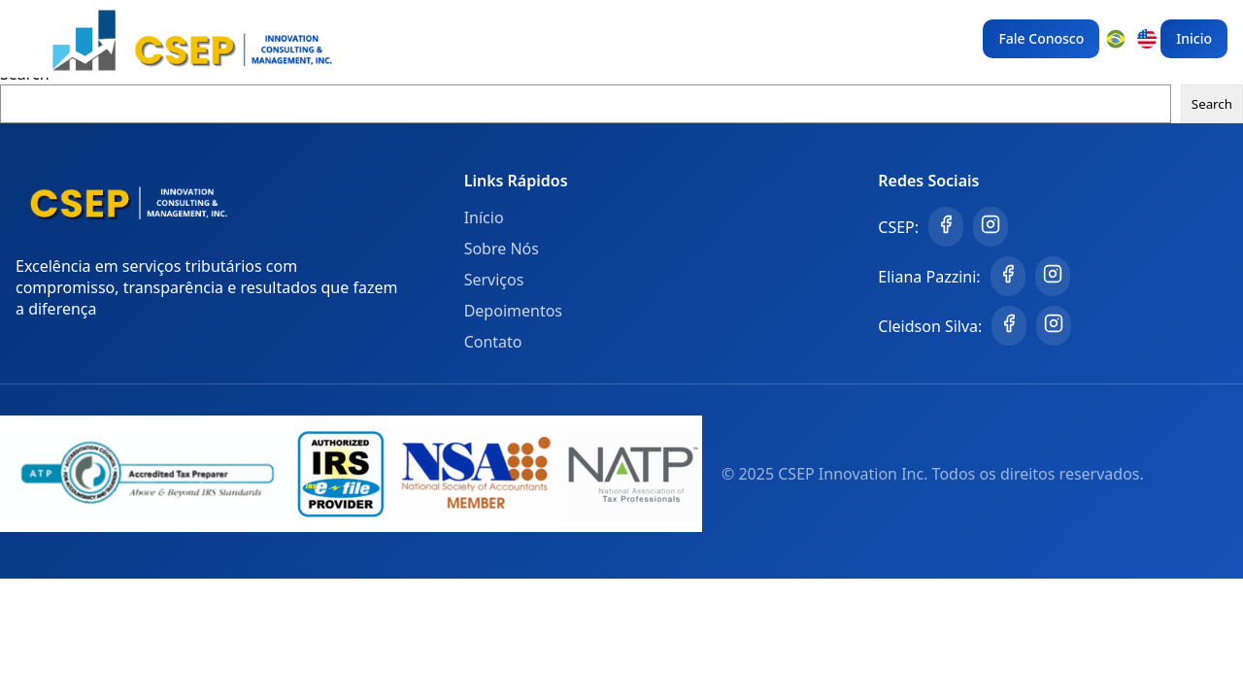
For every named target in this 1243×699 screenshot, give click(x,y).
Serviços (494, 279)
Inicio (1194, 38)
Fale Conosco (1041, 38)
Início (484, 217)
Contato (493, 341)
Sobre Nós (501, 248)
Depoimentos (513, 310)
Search (1212, 104)
